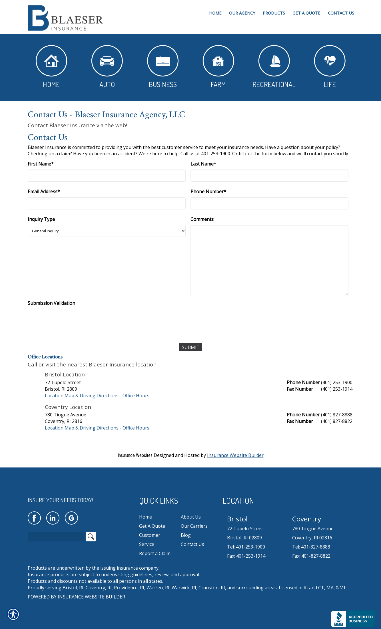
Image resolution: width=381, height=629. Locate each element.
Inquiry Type (41, 219)
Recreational (274, 67)
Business (163, 67)
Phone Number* (208, 191)
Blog (186, 535)
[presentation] (71, 320)
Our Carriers (194, 526)
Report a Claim (155, 553)
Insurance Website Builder (235, 455)
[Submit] (190, 347)
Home (51, 67)
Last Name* (203, 164)
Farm (218, 67)
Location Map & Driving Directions (82, 395)
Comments (202, 219)
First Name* (41, 164)
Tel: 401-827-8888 (311, 547)
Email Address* (44, 191)
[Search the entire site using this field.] (56, 537)
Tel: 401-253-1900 (246, 547)
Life (330, 67)
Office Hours (136, 395)
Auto (107, 67)
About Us (191, 517)
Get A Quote (152, 526)
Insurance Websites (135, 455)
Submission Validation (51, 303)
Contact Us (192, 544)
